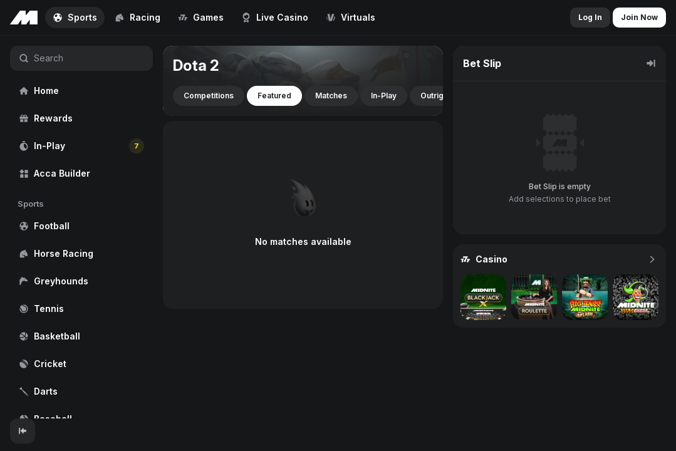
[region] (81, 227)
